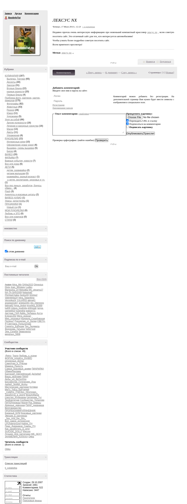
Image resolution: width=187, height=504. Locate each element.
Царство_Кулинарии (15, 397)
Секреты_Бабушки (14, 326)
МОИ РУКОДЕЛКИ (14, 210)
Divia (7, 287)
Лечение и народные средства (23, 126)
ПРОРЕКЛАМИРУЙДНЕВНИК (20, 410)
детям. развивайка (16, 170)
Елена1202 (10, 316)
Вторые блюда (14, 88)
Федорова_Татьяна (15, 329)
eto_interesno (37, 303)
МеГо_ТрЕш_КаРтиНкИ (17, 389)
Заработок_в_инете (15, 395)
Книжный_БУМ (12, 413)
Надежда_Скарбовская (33, 318)
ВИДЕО (9, 154)
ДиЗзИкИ (36, 374)
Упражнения (13, 135)
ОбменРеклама (13, 371)
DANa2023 (27, 284)
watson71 (30, 310)
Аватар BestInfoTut (24, 40)
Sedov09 (24, 295)
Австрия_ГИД (12, 313)
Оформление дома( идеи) (20, 145)
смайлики (84, 113)
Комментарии (32, 13)
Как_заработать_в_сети (17, 429)
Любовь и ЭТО (12, 213)
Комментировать (63, 72)
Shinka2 (33, 295)
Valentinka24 (11, 297)
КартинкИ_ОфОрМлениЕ (18, 374)
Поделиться (165, 61)
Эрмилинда (25, 331)
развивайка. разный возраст (21, 176)
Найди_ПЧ (26, 423)
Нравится (150, 61)
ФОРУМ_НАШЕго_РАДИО (18, 358)
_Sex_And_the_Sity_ (15, 418)
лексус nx (152, 32)
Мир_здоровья (12, 318)
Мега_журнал (24, 316)
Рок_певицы (34, 402)
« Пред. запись (94, 72)
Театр (16, 355)
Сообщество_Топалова (32, 400)
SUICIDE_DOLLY (13, 431)
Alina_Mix (17, 284)
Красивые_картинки (31, 413)
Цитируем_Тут (34, 397)
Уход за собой (12, 119)
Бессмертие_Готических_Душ (20, 382)
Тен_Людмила (32, 326)
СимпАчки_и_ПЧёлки (16, 363)
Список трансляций (16, 463)
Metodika (23, 290)
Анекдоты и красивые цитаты (20, 194)
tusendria (20, 310)
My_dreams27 (36, 290)
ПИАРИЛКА (38, 368)
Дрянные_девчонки (15, 405)
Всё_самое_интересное (17, 421)
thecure (26, 431)
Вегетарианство (13, 408)
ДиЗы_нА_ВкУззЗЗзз (15, 379)
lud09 (7, 308)
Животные (12, 107)
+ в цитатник (88, 27)
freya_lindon (20, 305)
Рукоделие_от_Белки (26, 321)
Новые (169, 72)
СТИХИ (9, 220)
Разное (10, 110)
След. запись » (129, 72)
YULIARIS (22, 300)
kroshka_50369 (34, 305)
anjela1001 (24, 303)
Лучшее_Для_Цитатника (17, 434)
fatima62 (9, 305)
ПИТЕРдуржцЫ (13, 402)
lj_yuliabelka (11, 468)
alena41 (31, 300)
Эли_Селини (11, 331)
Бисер (10, 151)
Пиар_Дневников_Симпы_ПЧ (20, 426)
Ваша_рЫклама (13, 376)
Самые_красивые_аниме (18, 368)
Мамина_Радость (14, 366)
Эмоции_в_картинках (16, 415)
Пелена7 (9, 321)
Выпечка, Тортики (16, 79)
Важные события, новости (18, 160)
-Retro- (8, 355)
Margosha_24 (12, 290)
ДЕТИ (8, 167)
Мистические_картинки (17, 387)
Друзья (18, 13)
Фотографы (13, 103)
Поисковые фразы (32, 500)
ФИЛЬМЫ (10, 157)
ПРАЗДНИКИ (11, 204)
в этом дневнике (15, 251)
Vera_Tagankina (26, 297)
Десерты (11, 82)
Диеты (10, 132)
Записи (8, 13)
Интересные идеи (16, 141)
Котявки (34, 387)
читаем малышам (16, 173)
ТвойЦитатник (12, 400)
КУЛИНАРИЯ (12, 75)
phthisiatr (32, 308)
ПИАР (25, 376)
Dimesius (38, 284)
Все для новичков (14, 216)
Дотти (40, 313)
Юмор (10, 113)
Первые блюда (14, 94)
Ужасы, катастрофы (15, 201)
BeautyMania (32, 395)
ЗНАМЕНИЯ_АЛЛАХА (16, 436)
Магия (24, 402)
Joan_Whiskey (17, 287)
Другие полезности (16, 122)
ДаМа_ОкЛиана (28, 313)
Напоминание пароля (63, 108)
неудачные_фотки (14, 361)
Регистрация (59, 105)
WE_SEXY (36, 434)
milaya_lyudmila (19, 308)
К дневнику (111, 72)
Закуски (11, 85)
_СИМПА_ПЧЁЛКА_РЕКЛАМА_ (21, 392)
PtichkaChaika (12, 295)
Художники (12, 116)
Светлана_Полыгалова (19, 324)
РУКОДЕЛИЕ (11, 138)
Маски (10, 129)
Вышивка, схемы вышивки (20, 148)
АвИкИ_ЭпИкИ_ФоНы (16, 384)
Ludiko (29, 287)
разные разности (15, 91)
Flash (7, 191)
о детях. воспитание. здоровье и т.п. (26, 180)
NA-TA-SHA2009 (13, 292)
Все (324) (42, 279)
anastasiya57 (11, 303)
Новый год (12, 207)
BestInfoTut (6, 17)
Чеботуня (30, 329)
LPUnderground (13, 423)
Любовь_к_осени (28, 355)
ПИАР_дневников (35, 405)
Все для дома (12, 164)
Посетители (29, 498)
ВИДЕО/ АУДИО (13, 197)
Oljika (31, 436)
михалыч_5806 (12, 334)
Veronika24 (10, 300)
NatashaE (27, 292)
